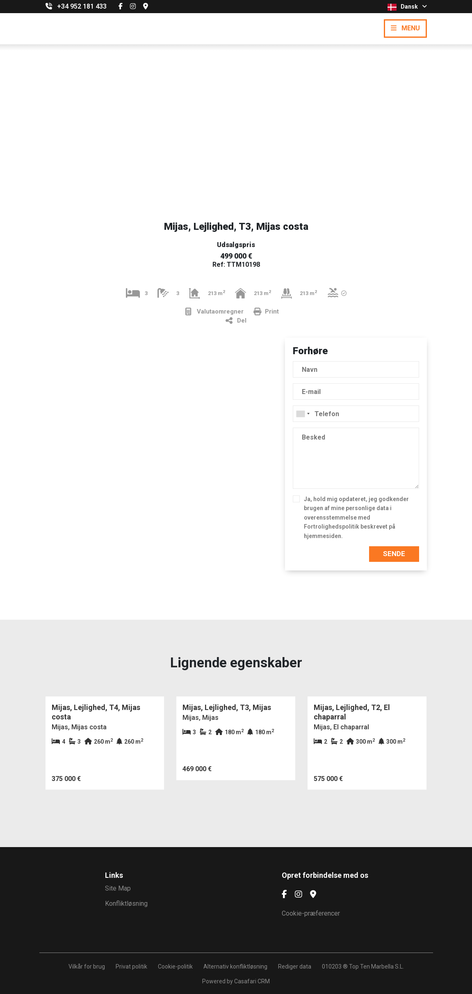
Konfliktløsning (126, 903)
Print (266, 312)
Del (236, 321)
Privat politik (131, 966)
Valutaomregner (214, 312)
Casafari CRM (252, 981)
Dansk (407, 7)
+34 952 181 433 (82, 6)
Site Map (118, 888)
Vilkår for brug (86, 966)
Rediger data (294, 966)
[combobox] (356, 413)
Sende (394, 554)
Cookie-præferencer (311, 913)
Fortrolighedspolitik (331, 526)
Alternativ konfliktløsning (235, 966)
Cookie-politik (175, 966)
